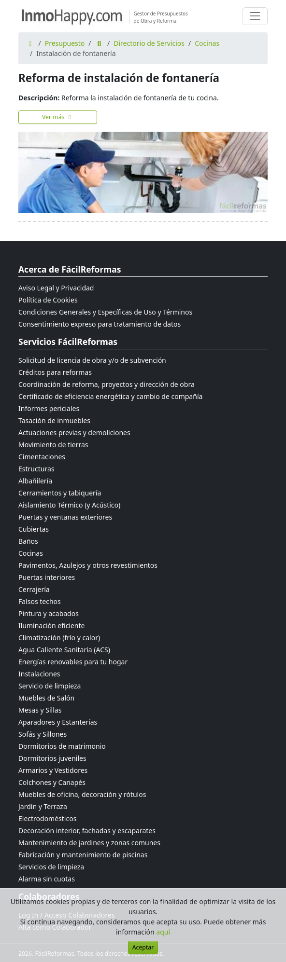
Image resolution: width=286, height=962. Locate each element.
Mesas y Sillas (39, 710)
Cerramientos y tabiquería (59, 492)
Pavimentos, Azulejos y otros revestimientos (87, 565)
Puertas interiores (46, 577)
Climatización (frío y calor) (59, 637)
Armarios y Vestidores (52, 770)
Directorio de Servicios (149, 43)
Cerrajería (34, 589)
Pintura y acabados (48, 613)
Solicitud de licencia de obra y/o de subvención (92, 360)
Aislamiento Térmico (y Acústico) (69, 504)
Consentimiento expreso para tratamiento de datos (99, 324)
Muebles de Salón (46, 697)
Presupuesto (65, 43)
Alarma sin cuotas (46, 878)
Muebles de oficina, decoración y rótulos (82, 794)
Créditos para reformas (55, 372)
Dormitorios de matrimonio (62, 746)
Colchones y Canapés (52, 782)
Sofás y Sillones (42, 734)
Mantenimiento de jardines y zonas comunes (89, 842)
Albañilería (35, 480)
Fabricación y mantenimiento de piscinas (82, 854)
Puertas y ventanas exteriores (65, 517)
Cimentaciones (41, 456)
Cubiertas (33, 529)
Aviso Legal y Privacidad (56, 287)
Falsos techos (39, 601)
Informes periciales (48, 408)
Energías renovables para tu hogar (73, 661)
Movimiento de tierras (53, 444)
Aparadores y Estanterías (57, 722)
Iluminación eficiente (51, 625)
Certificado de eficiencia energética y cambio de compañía (110, 396)
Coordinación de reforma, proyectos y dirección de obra (106, 384)
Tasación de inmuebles (54, 420)
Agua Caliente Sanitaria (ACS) (64, 649)
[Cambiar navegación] (255, 16)
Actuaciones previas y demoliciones (74, 432)
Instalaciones (39, 673)
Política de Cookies (48, 299)
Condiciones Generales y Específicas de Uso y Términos (105, 311)
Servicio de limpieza (49, 685)
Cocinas (207, 43)
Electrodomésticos (47, 818)
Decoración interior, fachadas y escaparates (87, 830)
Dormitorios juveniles (52, 758)
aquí (163, 931)
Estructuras (36, 468)
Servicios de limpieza (51, 866)
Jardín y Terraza (42, 806)
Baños (28, 541)
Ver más (57, 117)
